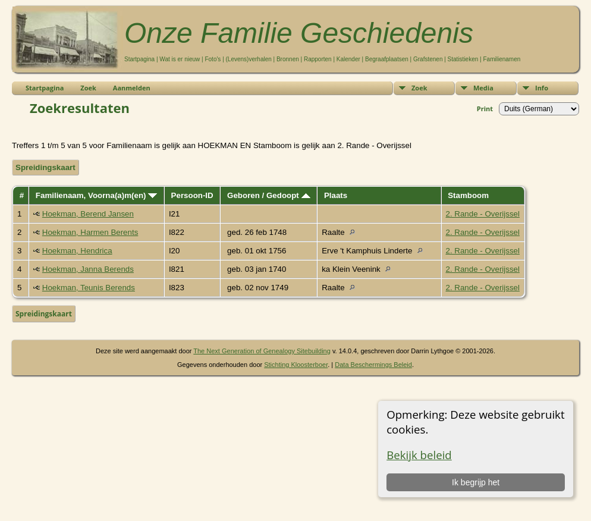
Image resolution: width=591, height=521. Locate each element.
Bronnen (287, 59)
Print (485, 108)
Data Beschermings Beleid (373, 364)
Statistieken (463, 59)
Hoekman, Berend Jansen (88, 213)
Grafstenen (427, 59)
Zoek (419, 87)
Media (483, 87)
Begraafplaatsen (386, 59)
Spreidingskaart (45, 167)
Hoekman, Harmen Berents (90, 232)
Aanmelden (131, 87)
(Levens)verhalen (249, 59)
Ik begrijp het (475, 482)
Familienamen (501, 59)
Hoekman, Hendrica (77, 250)
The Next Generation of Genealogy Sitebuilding (262, 350)
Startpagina (139, 59)
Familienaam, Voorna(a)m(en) (96, 195)
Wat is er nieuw (179, 59)
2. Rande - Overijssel (483, 213)
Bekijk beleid (419, 454)
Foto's (213, 59)
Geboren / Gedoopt (268, 195)
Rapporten (318, 59)
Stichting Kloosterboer (296, 364)
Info (541, 87)
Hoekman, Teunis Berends (88, 287)
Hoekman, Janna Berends (88, 269)
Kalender (348, 59)
